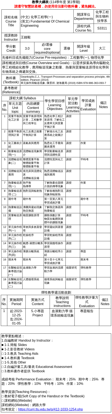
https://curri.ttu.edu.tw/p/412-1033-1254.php (50, 409)
